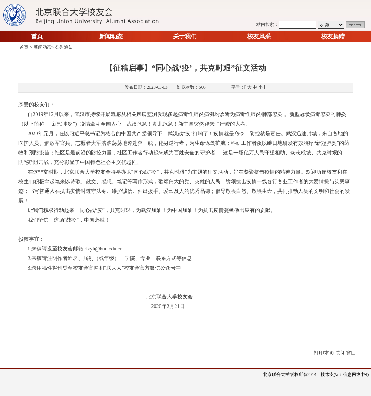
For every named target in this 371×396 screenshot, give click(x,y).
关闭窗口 (345, 353)
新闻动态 (111, 36)
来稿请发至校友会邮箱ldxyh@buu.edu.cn (76, 249)
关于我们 (185, 36)
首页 (37, 36)
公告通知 (64, 47)
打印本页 (324, 353)
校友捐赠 (333, 36)
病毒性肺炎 (191, 114)
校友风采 (259, 36)
